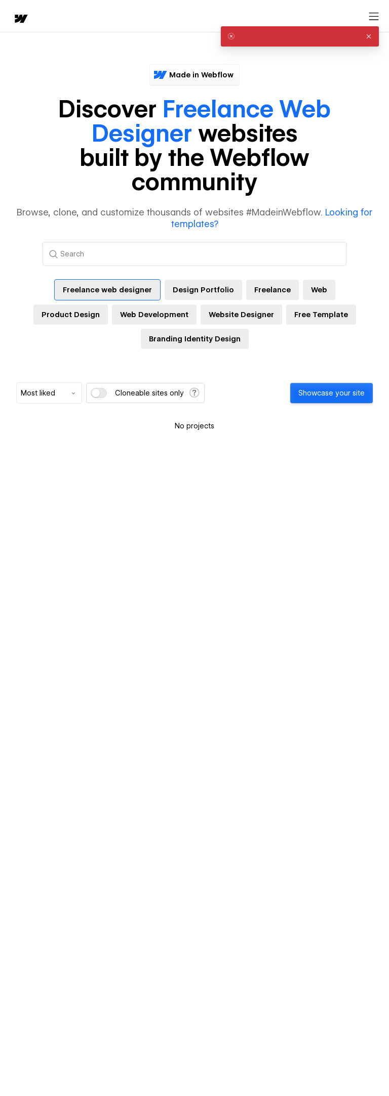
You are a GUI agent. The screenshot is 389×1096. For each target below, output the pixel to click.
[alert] (300, 36)
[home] (20, 19)
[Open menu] (374, 16)
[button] (369, 36)
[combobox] (49, 393)
